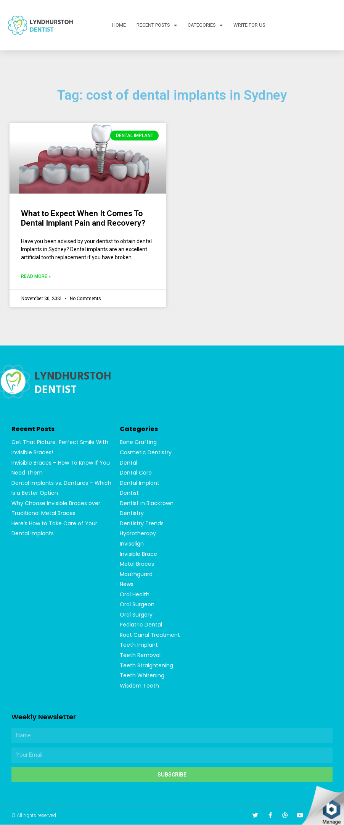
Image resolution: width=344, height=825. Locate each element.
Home (119, 25)
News (126, 584)
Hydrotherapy (138, 534)
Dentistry (132, 513)
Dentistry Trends (142, 523)
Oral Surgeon (137, 605)
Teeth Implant (139, 645)
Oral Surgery (136, 615)
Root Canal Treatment (150, 635)
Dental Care (136, 472)
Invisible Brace (138, 554)
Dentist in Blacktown (147, 503)
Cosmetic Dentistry (146, 452)
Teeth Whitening (142, 676)
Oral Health (134, 594)
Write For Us (249, 25)
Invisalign (132, 543)
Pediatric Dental (141, 625)
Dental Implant (139, 483)
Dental (128, 463)
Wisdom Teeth (139, 686)
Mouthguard (136, 574)
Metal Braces (137, 564)
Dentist (129, 493)
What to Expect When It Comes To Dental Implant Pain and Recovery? (83, 218)
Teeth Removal (140, 655)
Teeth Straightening (146, 666)
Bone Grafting (138, 442)
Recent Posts (157, 25)
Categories (205, 25)
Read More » (36, 276)
